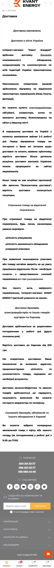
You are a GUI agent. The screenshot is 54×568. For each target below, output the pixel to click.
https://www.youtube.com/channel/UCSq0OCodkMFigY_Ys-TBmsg (23, 487)
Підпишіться (40, 506)
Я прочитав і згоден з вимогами (29, 512)
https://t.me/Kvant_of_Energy (44, 487)
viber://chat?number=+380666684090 (30, 487)
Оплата (25, 512)
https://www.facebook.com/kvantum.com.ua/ (10, 487)
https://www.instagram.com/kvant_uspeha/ (17, 487)
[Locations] (45, 3)
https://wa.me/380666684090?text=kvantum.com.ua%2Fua (37, 487)
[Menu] (3, 3)
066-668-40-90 (27, 471)
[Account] (50, 3)
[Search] (8, 3)
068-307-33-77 (27, 467)
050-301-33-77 (27, 463)
